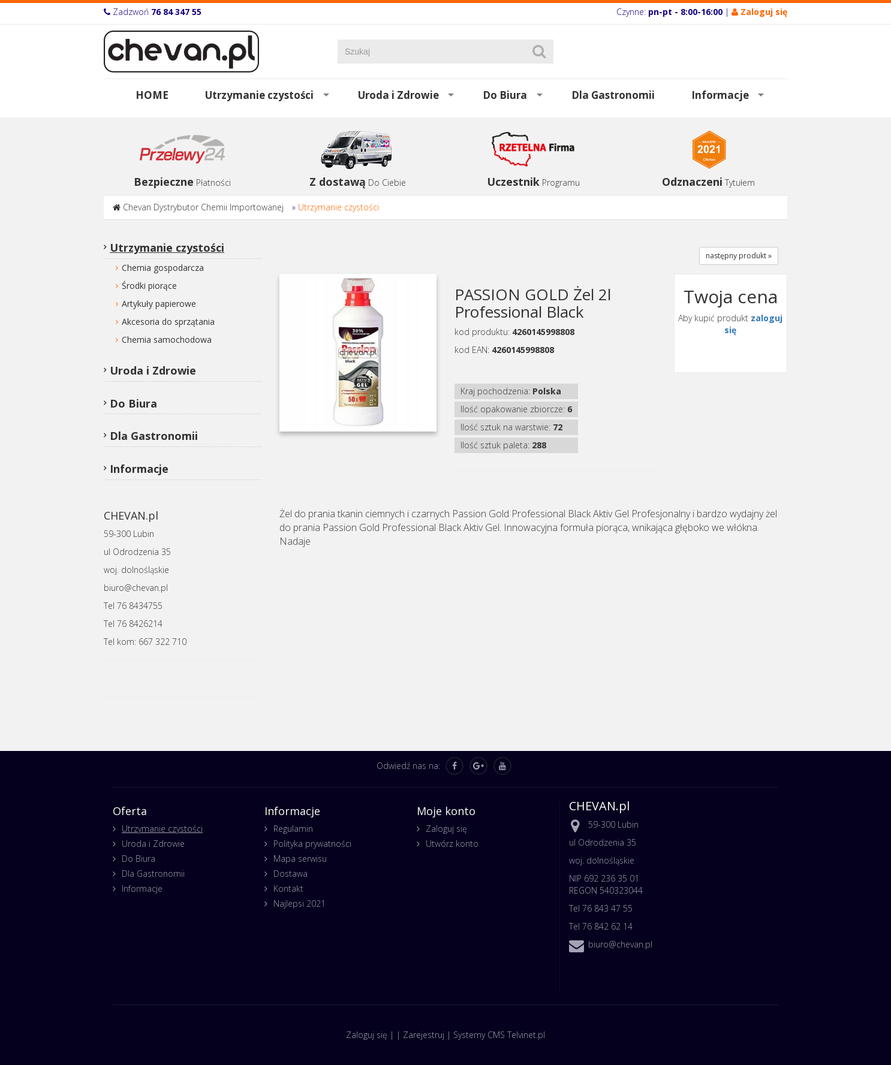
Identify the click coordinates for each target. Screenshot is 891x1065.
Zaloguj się (446, 828)
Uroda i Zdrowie (398, 95)
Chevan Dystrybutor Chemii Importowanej (203, 207)
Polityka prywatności (312, 843)
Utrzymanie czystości (259, 95)
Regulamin (293, 828)
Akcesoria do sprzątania (168, 321)
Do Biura (505, 95)
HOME (152, 95)
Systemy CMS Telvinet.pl (499, 1034)
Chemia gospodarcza (163, 267)
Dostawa (290, 873)
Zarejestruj (423, 1034)
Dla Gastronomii (613, 95)
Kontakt (288, 888)
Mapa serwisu (300, 858)
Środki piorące (149, 285)
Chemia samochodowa (167, 339)
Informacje (720, 95)
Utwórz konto (452, 843)
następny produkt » (739, 256)
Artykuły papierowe (159, 303)
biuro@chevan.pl (620, 944)
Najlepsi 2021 (299, 903)
